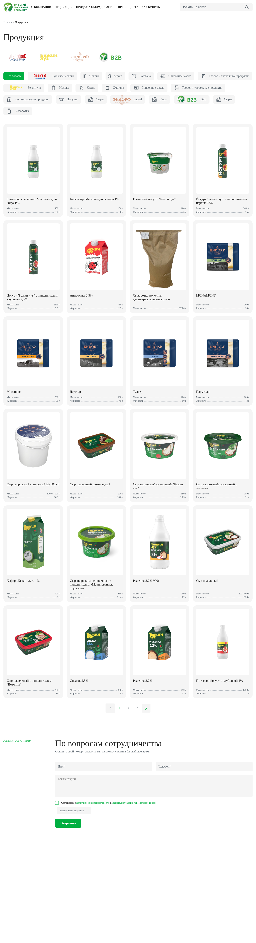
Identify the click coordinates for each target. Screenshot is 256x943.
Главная (8, 22)
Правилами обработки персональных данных (136, 812)
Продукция (64, 7)
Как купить (150, 7)
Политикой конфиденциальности (93, 812)
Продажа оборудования (95, 7)
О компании (41, 7)
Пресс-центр (128, 7)
